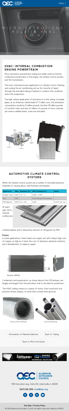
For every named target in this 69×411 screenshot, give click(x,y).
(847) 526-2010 (26, 389)
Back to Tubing (52, 334)
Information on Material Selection (23, 334)
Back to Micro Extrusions (33, 341)
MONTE (60, 408)
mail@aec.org (41, 389)
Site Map (27, 405)
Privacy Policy (39, 405)
